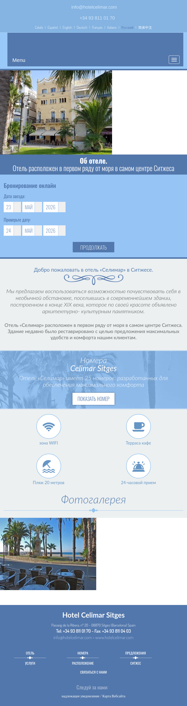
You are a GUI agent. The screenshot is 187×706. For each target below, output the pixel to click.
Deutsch (82, 27)
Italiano (112, 27)
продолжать (93, 247)
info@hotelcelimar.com (94, 7)
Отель (30, 652)
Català (39, 27)
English (67, 27)
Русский (127, 27)
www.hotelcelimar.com (114, 637)
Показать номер (93, 398)
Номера (82, 652)
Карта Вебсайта (113, 696)
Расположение (83, 663)
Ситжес (135, 663)
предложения (135, 652)
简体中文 (145, 27)
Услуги (30, 663)
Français (97, 27)
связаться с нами (93, 672)
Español (52, 27)
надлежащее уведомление (80, 696)
